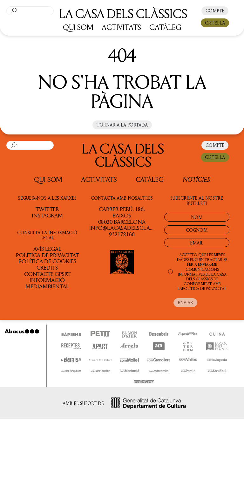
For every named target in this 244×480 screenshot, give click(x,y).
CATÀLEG (165, 27)
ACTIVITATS (121, 27)
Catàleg (150, 179)
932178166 (122, 234)
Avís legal (47, 248)
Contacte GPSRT (47, 274)
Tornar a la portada (122, 125)
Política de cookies (47, 261)
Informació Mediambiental (47, 283)
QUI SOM (78, 27)
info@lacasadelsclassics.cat (131, 227)
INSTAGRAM (47, 215)
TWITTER (47, 209)
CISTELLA (215, 23)
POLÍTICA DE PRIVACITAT (204, 288)
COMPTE (215, 11)
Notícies (196, 179)
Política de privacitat (47, 255)
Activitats (99, 179)
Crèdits (47, 267)
